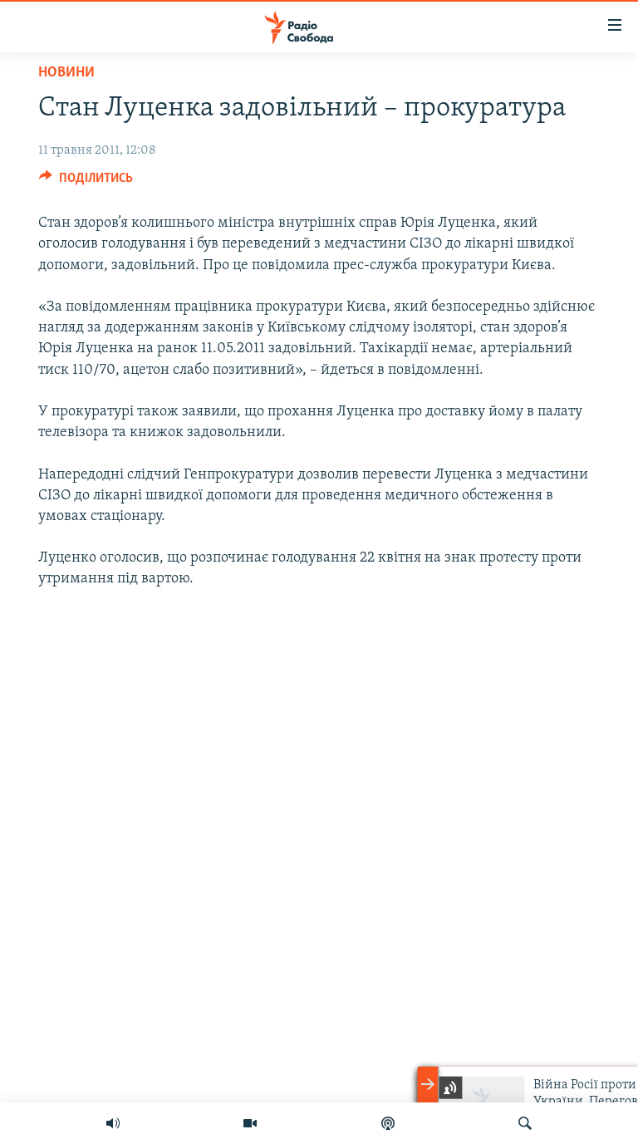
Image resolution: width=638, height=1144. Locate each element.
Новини (66, 73)
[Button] (86, 182)
